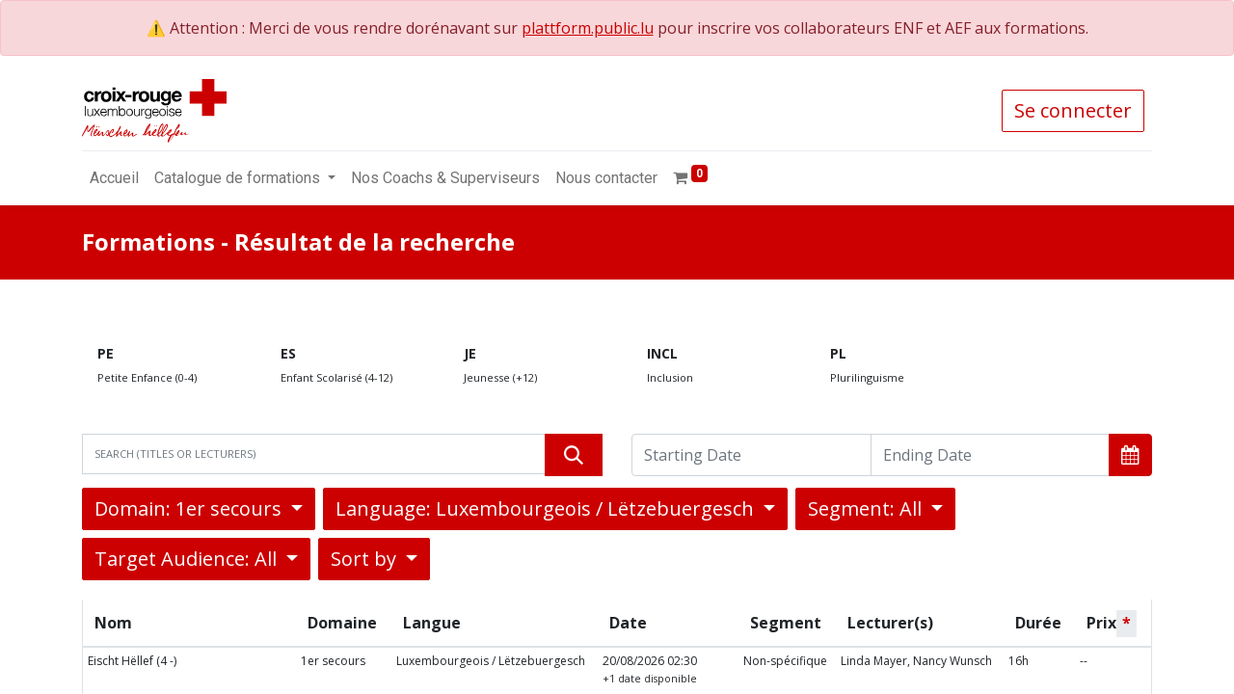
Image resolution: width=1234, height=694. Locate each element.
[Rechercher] (574, 455)
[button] (1130, 455)
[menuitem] (114, 178)
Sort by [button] (366, 559)
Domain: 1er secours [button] (190, 508)
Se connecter (1073, 110)
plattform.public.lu (588, 28)
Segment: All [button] (867, 508)
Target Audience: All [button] (188, 559)
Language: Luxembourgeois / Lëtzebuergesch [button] (547, 508)
